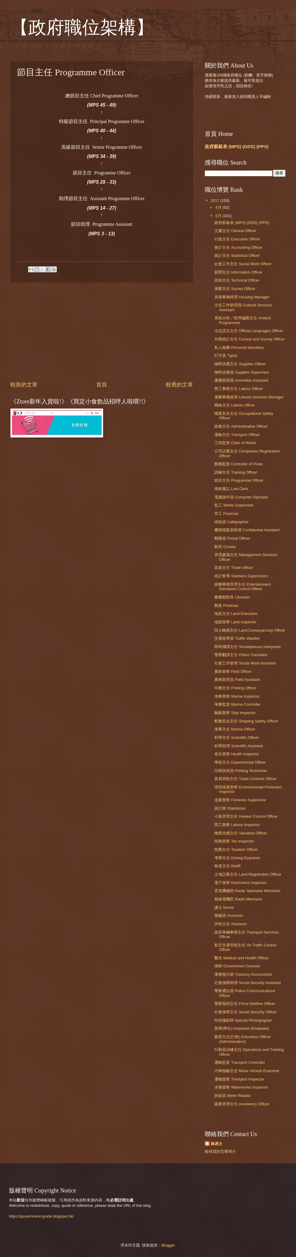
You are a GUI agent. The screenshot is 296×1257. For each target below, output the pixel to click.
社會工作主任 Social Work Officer (242, 264)
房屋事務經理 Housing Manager (241, 297)
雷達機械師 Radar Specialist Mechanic (247, 890)
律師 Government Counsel (237, 966)
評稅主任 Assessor (230, 924)
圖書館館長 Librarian (232, 597)
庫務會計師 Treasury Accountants (243, 974)
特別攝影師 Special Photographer (243, 1020)
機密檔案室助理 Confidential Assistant (247, 530)
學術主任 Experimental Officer (240, 762)
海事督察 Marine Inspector (237, 696)
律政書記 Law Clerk (231, 488)
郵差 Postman (226, 605)
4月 (218, 207)
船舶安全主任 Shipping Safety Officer (246, 721)
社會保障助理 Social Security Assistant (247, 982)
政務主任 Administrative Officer (241, 426)
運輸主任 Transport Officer (237, 434)
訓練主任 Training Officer (235, 472)
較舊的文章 (179, 385)
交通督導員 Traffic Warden (237, 638)
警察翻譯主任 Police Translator (240, 655)
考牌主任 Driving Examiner (237, 858)
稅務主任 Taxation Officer (236, 849)
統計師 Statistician (230, 808)
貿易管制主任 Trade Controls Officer (245, 778)
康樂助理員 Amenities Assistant (241, 380)
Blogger (168, 1245)
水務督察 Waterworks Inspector (241, 1087)
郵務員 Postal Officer (232, 538)
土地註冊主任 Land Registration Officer (247, 874)
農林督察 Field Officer (233, 671)
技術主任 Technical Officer (237, 280)
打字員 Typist (225, 355)
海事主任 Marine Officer (234, 729)
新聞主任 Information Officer (238, 272)
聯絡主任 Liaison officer (234, 405)
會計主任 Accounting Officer (238, 247)
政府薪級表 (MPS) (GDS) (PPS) (236, 146)
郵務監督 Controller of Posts (238, 464)
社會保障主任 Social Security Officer (245, 1012)
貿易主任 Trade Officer (233, 567)
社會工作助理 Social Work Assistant (245, 663)
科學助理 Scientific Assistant (238, 746)
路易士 (216, 1143)
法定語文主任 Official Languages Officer (248, 331)
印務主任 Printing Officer (235, 688)
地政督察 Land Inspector (235, 622)
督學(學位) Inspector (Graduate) (241, 1028)
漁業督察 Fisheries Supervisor (240, 800)
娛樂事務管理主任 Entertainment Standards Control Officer (242, 586)
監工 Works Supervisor (234, 505)
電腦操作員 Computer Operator (241, 497)
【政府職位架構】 (82, 27)
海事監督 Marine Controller (237, 704)
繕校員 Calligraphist (231, 522)
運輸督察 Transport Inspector (239, 1079)
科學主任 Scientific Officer (236, 737)
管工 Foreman (226, 513)
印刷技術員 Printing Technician (240, 770)
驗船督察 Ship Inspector (235, 712)
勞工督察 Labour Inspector (237, 824)
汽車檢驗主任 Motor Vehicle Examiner (247, 1071)
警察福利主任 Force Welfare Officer (244, 1003)
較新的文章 (23, 385)
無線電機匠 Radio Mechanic (238, 899)
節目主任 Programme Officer (238, 480)
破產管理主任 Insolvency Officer (241, 1104)
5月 (218, 216)
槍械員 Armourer (228, 915)
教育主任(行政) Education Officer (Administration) (242, 1039)
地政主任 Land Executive (235, 613)
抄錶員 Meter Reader (232, 1095)
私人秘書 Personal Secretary (239, 347)
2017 (215, 200)
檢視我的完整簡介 (220, 1151)
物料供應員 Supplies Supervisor (241, 372)
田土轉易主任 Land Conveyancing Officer (249, 630)
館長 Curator (225, 546)
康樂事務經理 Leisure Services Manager (248, 397)
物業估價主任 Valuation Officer (240, 833)
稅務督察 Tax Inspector (234, 841)
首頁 (101, 385)
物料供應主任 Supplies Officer (240, 364)
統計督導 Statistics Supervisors (241, 576)
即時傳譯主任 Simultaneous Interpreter (247, 646)
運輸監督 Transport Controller (239, 1062)
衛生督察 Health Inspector (236, 754)
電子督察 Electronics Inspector (240, 882)
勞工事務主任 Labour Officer (238, 388)
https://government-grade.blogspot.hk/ (41, 1216)
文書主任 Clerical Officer (235, 230)
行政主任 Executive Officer (237, 239)
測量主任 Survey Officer (234, 288)
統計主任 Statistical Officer (237, 255)
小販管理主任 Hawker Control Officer (246, 816)
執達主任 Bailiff (227, 866)
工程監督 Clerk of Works (235, 443)
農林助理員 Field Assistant (237, 679)
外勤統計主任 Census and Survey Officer (249, 339)
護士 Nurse (224, 907)
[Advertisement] (101, 331)
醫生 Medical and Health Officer (241, 958)
